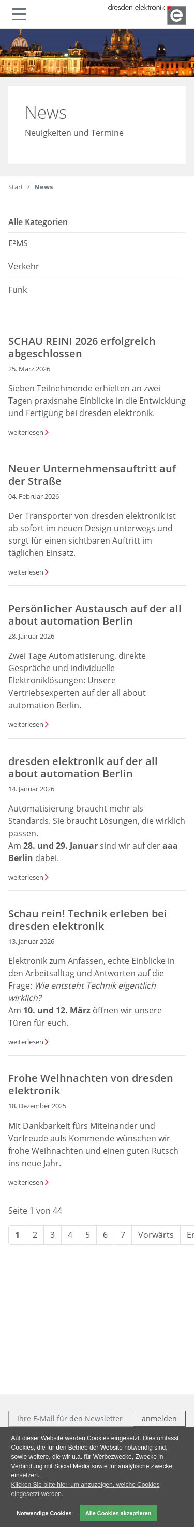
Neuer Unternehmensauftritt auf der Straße (92, 475)
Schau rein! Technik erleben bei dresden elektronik (87, 919)
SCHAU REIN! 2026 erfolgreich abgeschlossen (82, 347)
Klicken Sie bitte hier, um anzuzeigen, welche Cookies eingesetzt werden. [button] (85, 1489)
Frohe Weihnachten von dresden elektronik (90, 1084)
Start (15, 187)
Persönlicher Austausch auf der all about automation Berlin (95, 614)
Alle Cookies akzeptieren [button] (118, 1513)
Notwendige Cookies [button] (44, 1513)
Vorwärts (156, 1234)
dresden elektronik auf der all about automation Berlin (83, 767)
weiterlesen (25, 432)
